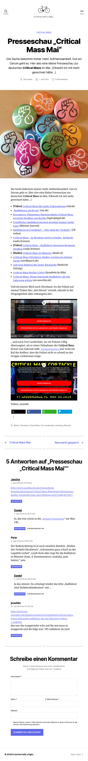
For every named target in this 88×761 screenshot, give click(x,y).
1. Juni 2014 (44, 80)
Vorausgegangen (50, 349)
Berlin (16, 426)
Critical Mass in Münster (37, 253)
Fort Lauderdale (47, 426)
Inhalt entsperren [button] (44, 321)
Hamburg (59, 426)
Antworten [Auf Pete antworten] (16, 567)
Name (14, 699)
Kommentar (16, 677)
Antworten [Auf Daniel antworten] (20, 529)
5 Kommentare (61, 80)
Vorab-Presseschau (53, 518)
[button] (18, 412)
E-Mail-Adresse (52, 699)
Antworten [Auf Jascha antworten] (16, 501)
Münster (67, 426)
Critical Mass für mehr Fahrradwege (45, 206)
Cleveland (24, 426)
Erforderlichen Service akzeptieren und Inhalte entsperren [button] (44, 328)
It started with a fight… (23, 754)
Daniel (29, 80)
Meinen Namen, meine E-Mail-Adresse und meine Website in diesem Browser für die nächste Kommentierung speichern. (45, 723)
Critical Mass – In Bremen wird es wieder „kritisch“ (44, 238)
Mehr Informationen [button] (44, 316)
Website (14, 711)
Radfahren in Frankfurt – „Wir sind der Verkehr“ (42, 230)
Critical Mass (44, 33)
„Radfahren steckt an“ (26, 211)
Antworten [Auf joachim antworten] (16, 635)
